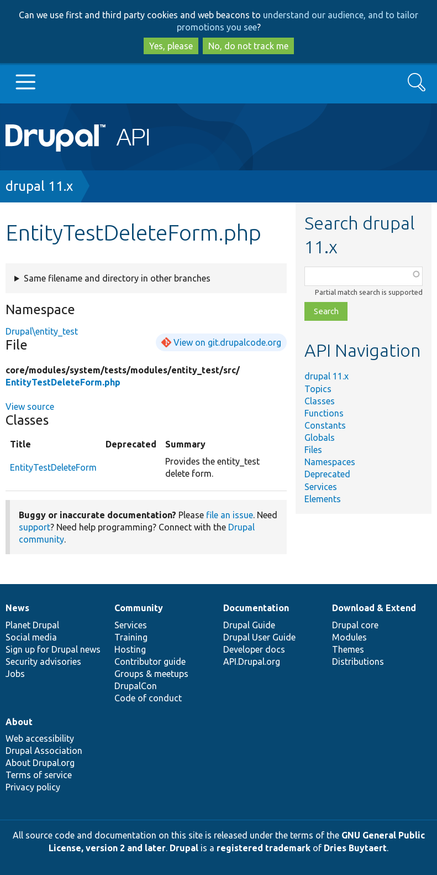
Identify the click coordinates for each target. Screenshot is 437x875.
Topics (317, 389)
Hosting (130, 649)
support (34, 527)
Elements (322, 499)
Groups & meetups (151, 674)
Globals (319, 437)
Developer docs (254, 649)
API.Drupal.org (251, 661)
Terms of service (39, 775)
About (19, 722)
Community (138, 608)
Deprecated (327, 474)
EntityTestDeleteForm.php (63, 382)
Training (131, 637)
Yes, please (171, 46)
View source (30, 407)
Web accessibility (40, 738)
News (17, 608)
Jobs (15, 674)
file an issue (229, 515)
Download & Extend (374, 608)
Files (313, 450)
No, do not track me (248, 46)
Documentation (256, 608)
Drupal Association (44, 751)
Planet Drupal (32, 625)
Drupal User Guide (259, 637)
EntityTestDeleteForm (53, 467)
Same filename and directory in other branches (117, 278)
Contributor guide (150, 661)
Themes (348, 649)
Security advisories (43, 661)
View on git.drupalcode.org (227, 342)
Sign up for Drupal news (53, 649)
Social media (31, 637)
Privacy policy (33, 787)
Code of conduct (148, 698)
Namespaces (329, 462)
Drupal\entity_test (42, 331)
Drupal (184, 848)
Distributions (358, 661)
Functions (324, 413)
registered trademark (263, 848)
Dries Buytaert (355, 848)
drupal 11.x (39, 186)
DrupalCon (135, 686)
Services (320, 487)
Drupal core (355, 625)
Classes (319, 401)
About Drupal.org (40, 763)
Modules (349, 637)
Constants (325, 425)
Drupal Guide (249, 625)
